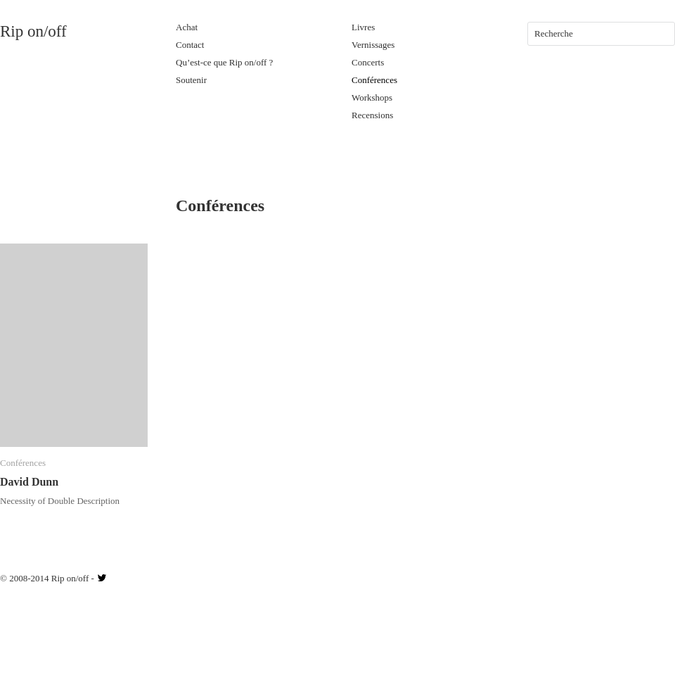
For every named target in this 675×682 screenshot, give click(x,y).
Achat (187, 27)
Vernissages (373, 44)
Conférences (374, 80)
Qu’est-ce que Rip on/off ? (224, 62)
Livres (363, 27)
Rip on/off (33, 31)
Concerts (368, 62)
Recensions (372, 115)
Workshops (372, 97)
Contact (190, 44)
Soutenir (191, 80)
